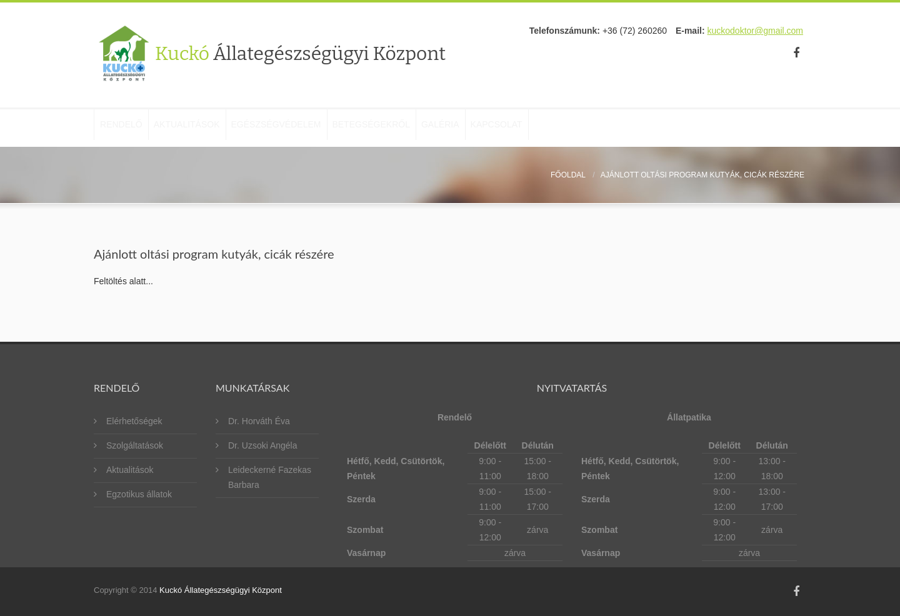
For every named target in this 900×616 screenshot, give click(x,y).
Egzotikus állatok (139, 494)
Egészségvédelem (319, 128)
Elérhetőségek (134, 421)
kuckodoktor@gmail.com (756, 31)
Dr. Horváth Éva (259, 421)
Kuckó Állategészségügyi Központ (220, 590)
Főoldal (568, 175)
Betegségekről (432, 128)
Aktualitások (213, 128)
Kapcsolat (592, 128)
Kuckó (300, 53)
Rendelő (130, 128)
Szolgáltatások (134, 445)
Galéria (518, 128)
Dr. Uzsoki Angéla (263, 445)
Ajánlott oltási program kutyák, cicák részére (702, 175)
